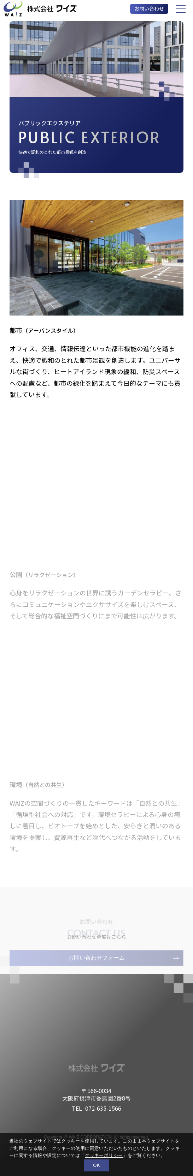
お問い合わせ (149, 8)
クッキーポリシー (104, 1155)
